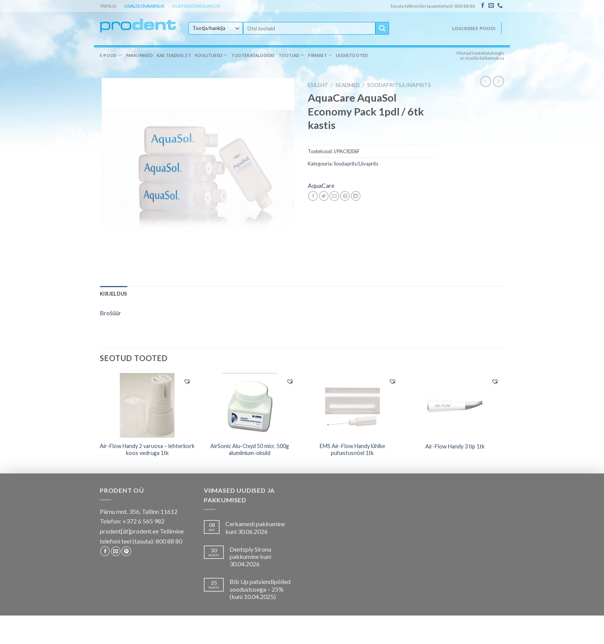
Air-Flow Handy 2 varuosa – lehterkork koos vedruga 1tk (147, 450)
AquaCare (321, 185)
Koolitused (211, 55)
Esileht (318, 85)
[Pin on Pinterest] (345, 196)
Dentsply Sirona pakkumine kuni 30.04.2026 (250, 556)
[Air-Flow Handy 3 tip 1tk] (455, 405)
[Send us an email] (491, 6)
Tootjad (292, 55)
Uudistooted (352, 55)
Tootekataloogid (252, 55)
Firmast (320, 55)
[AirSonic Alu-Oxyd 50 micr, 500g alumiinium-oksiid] (249, 405)
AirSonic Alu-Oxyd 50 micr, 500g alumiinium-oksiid (249, 450)
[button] (187, 381)
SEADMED (348, 85)
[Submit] (382, 28)
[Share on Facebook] (313, 196)
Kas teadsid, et (174, 55)
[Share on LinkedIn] (356, 196)
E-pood (111, 55)
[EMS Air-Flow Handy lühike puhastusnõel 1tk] (352, 405)
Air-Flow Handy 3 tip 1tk (455, 446)
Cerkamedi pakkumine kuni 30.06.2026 (255, 527)
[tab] (113, 293)
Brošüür (110, 312)
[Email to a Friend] (334, 196)
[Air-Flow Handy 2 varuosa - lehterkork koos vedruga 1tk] (147, 405)
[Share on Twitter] (324, 196)
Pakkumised (139, 55)
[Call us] (500, 6)
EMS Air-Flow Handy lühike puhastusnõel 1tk (352, 450)
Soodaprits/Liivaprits (399, 85)
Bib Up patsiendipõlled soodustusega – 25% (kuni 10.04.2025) (260, 589)
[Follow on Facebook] (482, 6)
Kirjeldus (113, 294)
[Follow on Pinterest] (126, 551)
